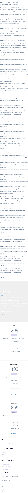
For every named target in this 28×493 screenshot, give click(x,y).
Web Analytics (6, 468)
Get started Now (14, 356)
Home (2, 295)
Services (5, 452)
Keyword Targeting (7, 466)
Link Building (6, 464)
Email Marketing (6, 469)
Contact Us (5, 457)
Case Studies (5, 456)
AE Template (3, 314)
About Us (5, 450)
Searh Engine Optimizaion (8, 462)
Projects (5, 454)
